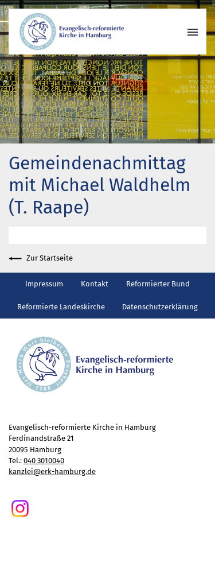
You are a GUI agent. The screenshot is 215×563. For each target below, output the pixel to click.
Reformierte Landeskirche (61, 306)
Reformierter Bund (158, 283)
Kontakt (94, 283)
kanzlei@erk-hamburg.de (52, 471)
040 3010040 (44, 460)
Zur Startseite (41, 258)
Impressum (44, 283)
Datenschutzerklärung (160, 306)
